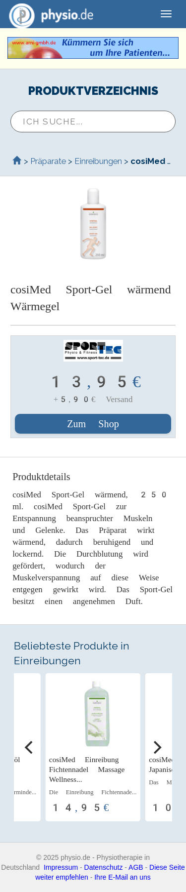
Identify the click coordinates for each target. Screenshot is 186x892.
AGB (135, 867)
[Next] (156, 747)
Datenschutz (103, 867)
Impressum (61, 867)
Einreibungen (98, 161)
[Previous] (30, 747)
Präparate (48, 161)
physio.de (47, 14)
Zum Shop (93, 424)
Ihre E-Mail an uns (122, 877)
